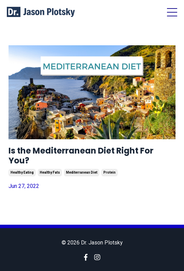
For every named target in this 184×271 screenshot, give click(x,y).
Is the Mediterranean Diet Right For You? (81, 156)
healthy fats (50, 172)
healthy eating (22, 172)
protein (109, 172)
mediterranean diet (81, 172)
